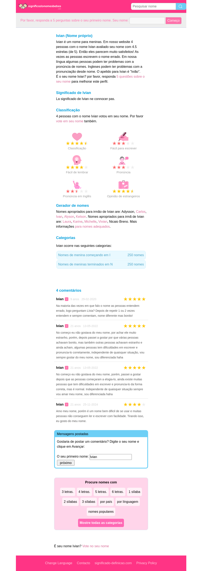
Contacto (83, 563)
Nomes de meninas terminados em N (101, 264)
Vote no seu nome (95, 546)
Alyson (69, 216)
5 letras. (101, 492)
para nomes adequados (92, 226)
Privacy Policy (146, 563)
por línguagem (127, 501)
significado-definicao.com (113, 563)
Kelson (81, 216)
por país (106, 501)
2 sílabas (70, 501)
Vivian (102, 221)
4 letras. (84, 492)
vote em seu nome (69, 121)
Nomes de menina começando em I (101, 255)
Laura (67, 221)
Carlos (140, 211)
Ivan (59, 216)
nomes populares (101, 511)
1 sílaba (134, 492)
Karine (77, 221)
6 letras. (118, 492)
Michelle (90, 221)
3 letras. (68, 492)
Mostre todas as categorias (101, 523)
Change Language (58, 563)
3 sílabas (88, 501)
